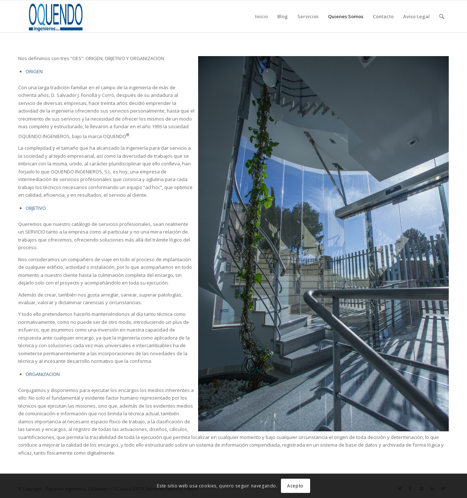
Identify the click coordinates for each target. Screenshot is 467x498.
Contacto (383, 16)
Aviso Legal (416, 16)
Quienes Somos (345, 16)
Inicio (261, 16)
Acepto (295, 486)
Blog (282, 16)
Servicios (308, 16)
